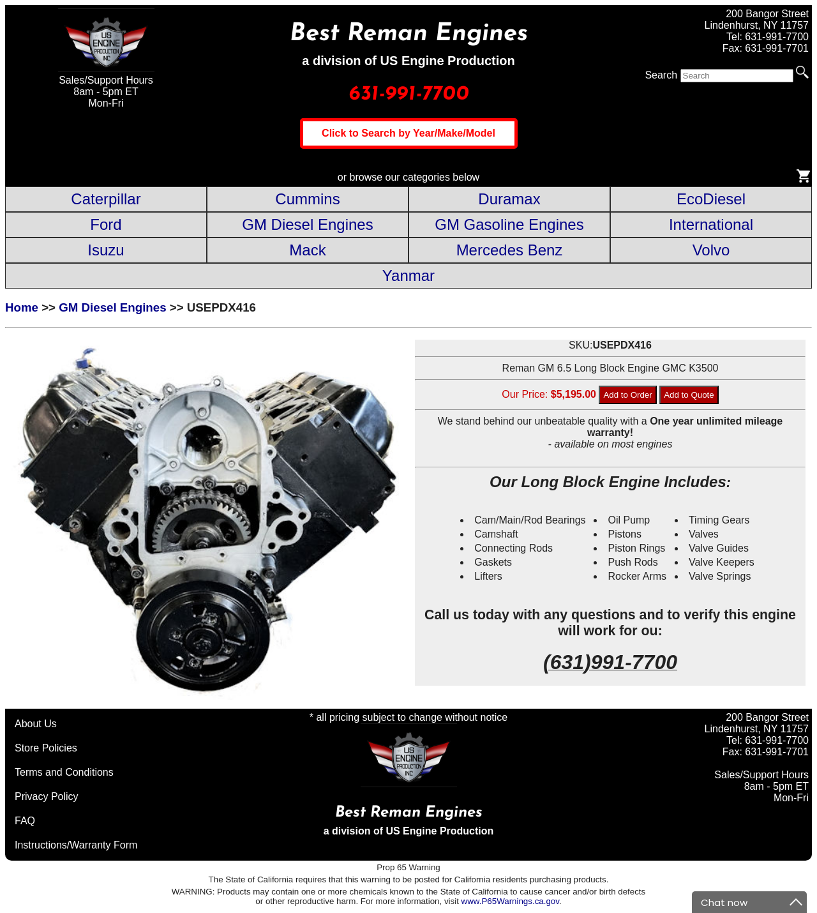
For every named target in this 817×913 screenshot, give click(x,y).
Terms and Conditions (64, 772)
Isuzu (105, 250)
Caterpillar (105, 198)
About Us (36, 723)
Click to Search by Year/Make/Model (408, 133)
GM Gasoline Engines (509, 224)
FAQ (25, 820)
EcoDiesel (711, 198)
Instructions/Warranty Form (76, 845)
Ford (105, 224)
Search (661, 75)
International (711, 224)
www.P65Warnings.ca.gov (510, 901)
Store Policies (46, 748)
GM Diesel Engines (307, 224)
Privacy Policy (47, 796)
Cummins (307, 198)
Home (21, 307)
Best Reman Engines (409, 34)
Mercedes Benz (509, 250)
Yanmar (408, 275)
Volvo (711, 250)
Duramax (509, 198)
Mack (307, 250)
